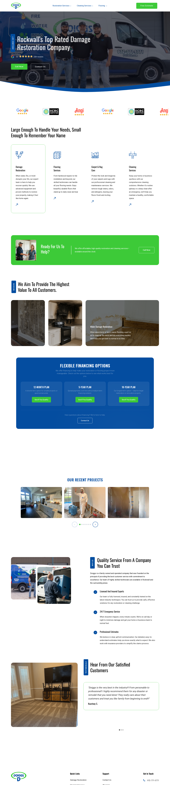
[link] (16, 6)
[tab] (80, 524)
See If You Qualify (41, 400)
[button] (60, 5)
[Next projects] (95, 524)
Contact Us (85, 421)
